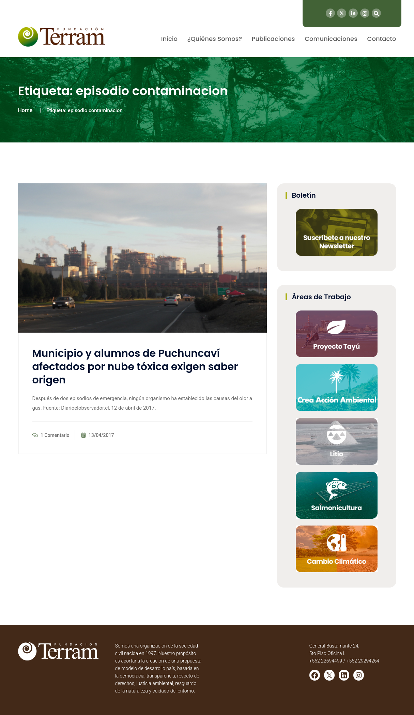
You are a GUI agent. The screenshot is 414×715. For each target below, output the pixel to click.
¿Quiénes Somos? (214, 38)
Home (25, 110)
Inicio (169, 38)
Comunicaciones (331, 38)
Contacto (381, 38)
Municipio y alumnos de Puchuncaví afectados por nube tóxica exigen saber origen (135, 366)
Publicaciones (273, 38)
